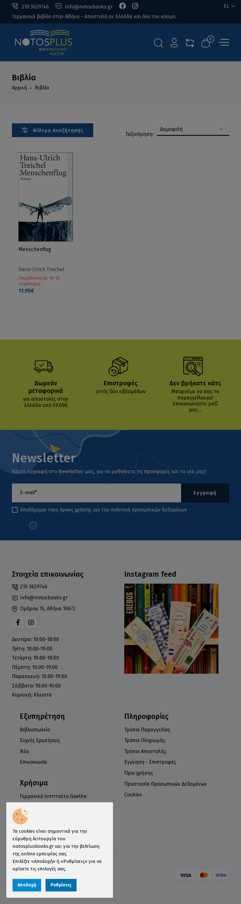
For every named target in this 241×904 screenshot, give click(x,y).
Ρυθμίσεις (61, 885)
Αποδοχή (27, 885)
